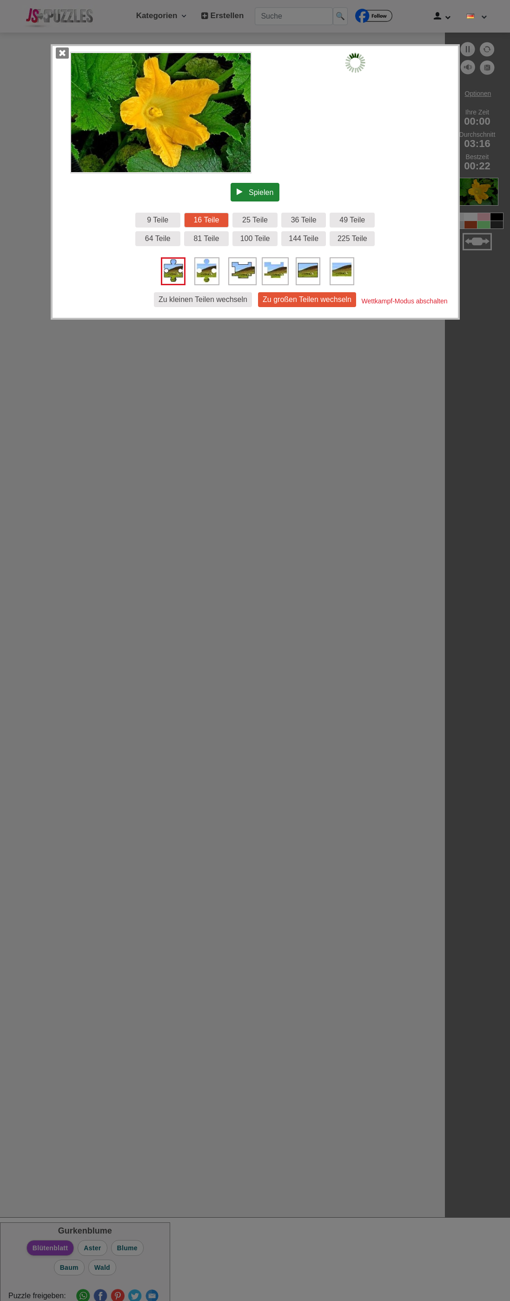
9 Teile (157, 220)
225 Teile (352, 238)
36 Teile (304, 220)
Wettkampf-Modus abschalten (405, 301)
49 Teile (352, 220)
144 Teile (303, 238)
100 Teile (255, 238)
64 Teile (158, 238)
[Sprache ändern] (477, 16)
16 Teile (206, 220)
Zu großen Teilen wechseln (307, 299)
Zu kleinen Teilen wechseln (203, 299)
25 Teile (255, 220)
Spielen (255, 192)
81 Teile (206, 238)
